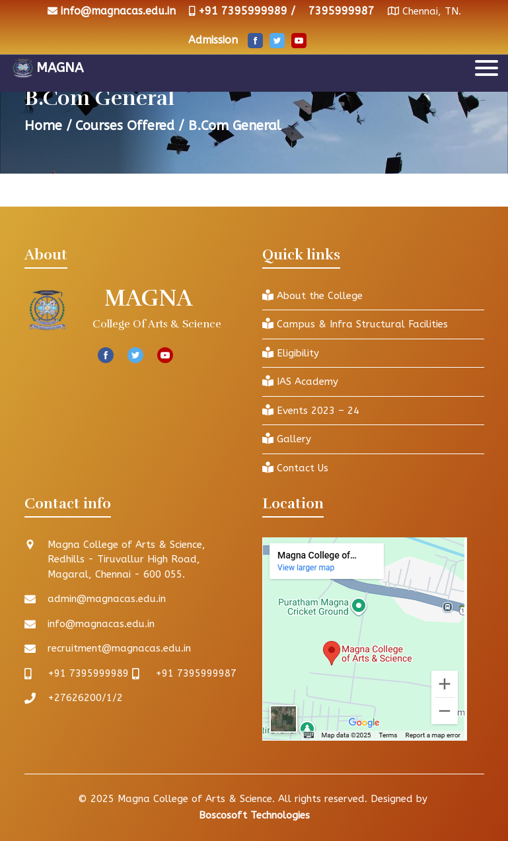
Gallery (286, 438)
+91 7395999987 (195, 673)
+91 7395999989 (88, 673)
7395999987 (341, 11)
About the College (312, 295)
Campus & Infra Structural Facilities (355, 324)
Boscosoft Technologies (254, 815)
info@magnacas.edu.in (118, 11)
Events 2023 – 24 (310, 410)
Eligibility (290, 353)
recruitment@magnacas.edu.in (119, 648)
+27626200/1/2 (85, 698)
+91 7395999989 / (246, 11)
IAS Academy (300, 381)
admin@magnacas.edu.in (107, 599)
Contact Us (295, 467)
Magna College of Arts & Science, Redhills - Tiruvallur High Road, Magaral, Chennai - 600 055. (126, 559)
